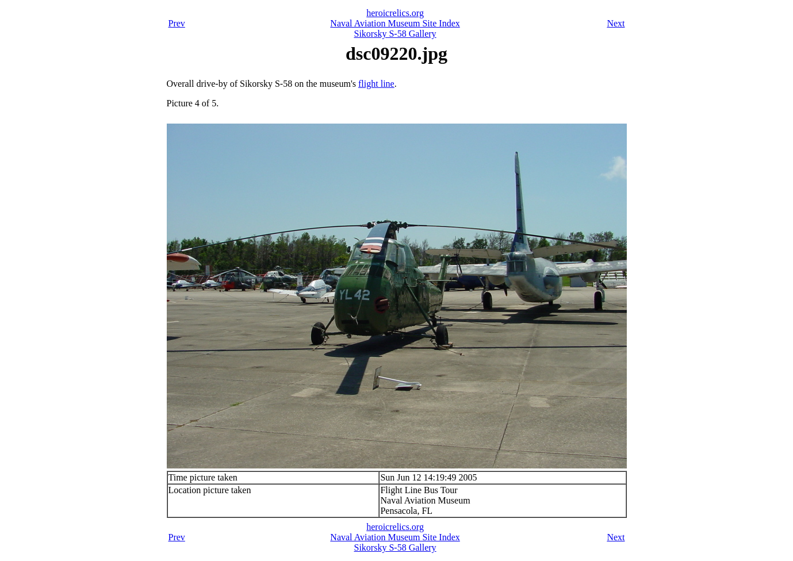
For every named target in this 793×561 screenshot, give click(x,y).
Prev (176, 23)
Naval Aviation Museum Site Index (394, 23)
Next (616, 23)
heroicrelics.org (395, 13)
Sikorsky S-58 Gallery (395, 34)
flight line (376, 84)
